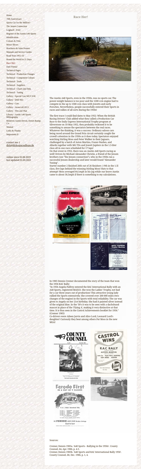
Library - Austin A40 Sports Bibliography (18, 115)
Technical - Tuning (14, 92)
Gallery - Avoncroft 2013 (17, 107)
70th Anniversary (14, 19)
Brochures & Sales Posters (18, 48)
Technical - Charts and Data (18, 89)
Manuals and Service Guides (19, 52)
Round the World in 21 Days (19, 59)
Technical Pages (13, 70)
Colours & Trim (13, 41)
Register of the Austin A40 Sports (21, 33)
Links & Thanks (13, 130)
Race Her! (10, 63)
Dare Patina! (11, 66)
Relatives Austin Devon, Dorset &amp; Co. (23, 122)
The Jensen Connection (16, 26)
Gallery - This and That (16, 111)
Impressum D (12, 134)
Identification (12, 37)
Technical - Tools (14, 81)
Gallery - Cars (12, 103)
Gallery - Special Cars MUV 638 (20, 96)
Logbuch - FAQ (13, 30)
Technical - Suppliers (15, 85)
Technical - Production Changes (20, 74)
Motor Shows (12, 44)
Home (9, 15)
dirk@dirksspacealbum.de (20, 145)
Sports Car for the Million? (18, 22)
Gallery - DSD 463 (14, 100)
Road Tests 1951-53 (15, 55)
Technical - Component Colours (20, 77)
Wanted (9, 127)
